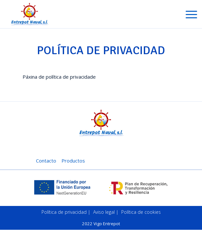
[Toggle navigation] (191, 16)
